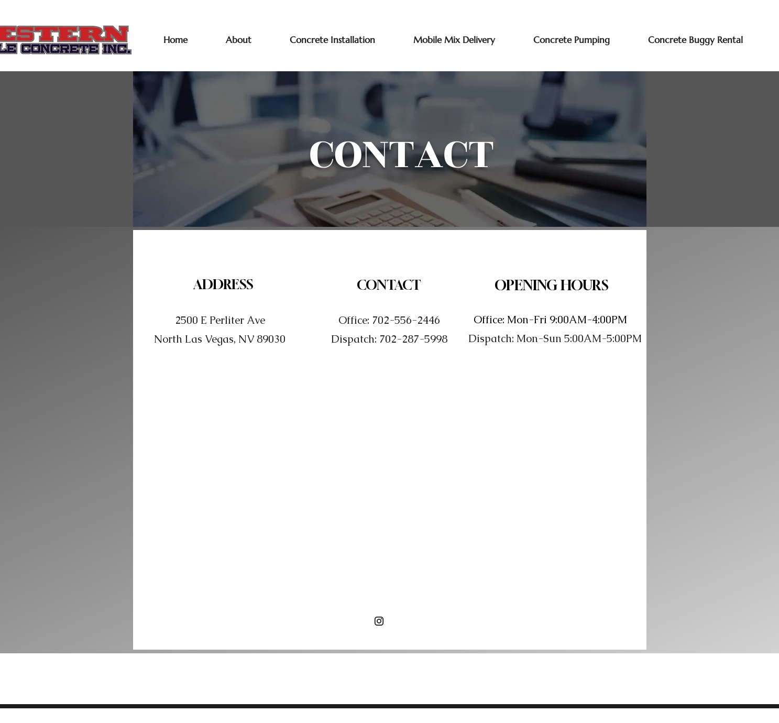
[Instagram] (379, 621)
